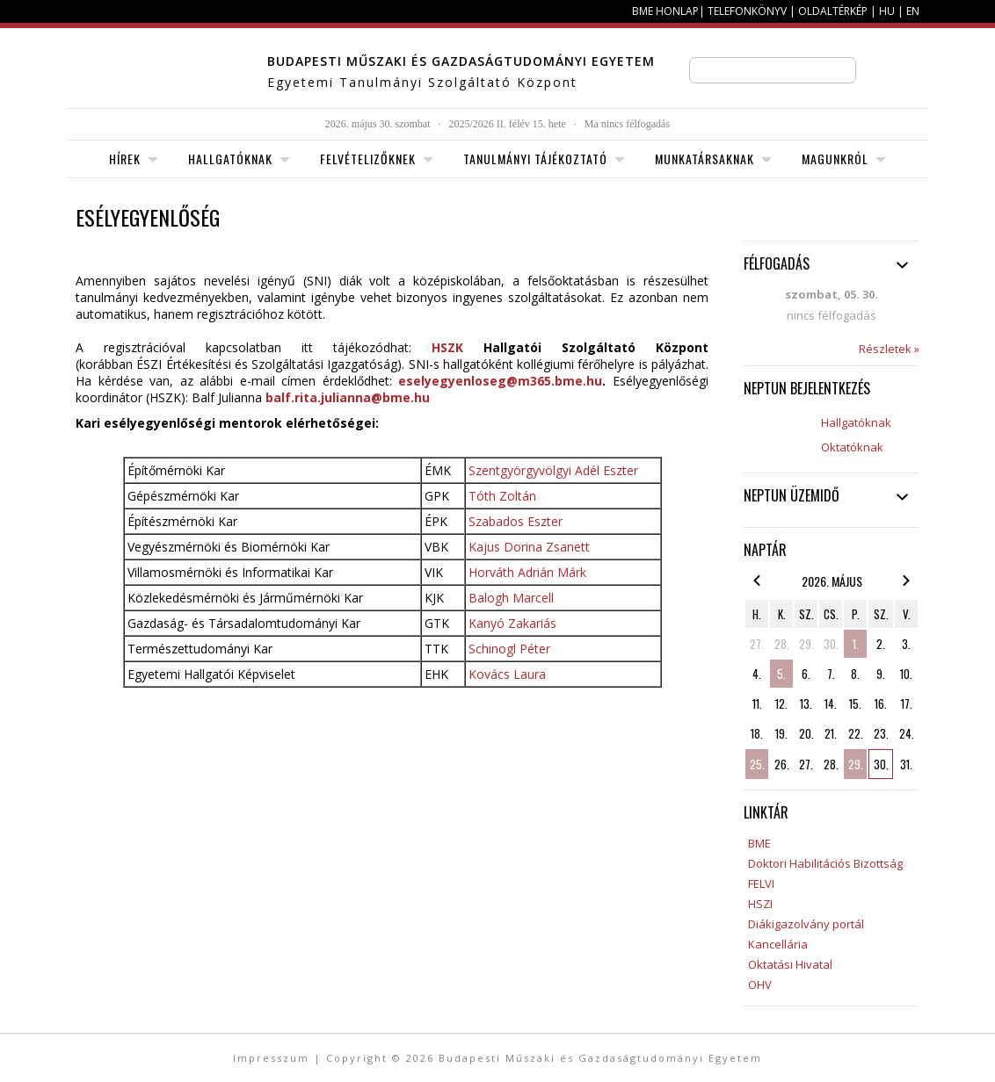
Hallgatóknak (856, 422)
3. (906, 644)
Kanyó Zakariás (512, 623)
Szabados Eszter (515, 521)
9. (880, 673)
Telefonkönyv (747, 11)
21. (830, 733)
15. (855, 703)
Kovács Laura (507, 674)
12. (781, 703)
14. (830, 703)
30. (831, 644)
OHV (760, 984)
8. (855, 673)
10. (906, 673)
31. (906, 764)
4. (756, 673)
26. (781, 764)
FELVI (761, 883)
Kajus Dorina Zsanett (529, 546)
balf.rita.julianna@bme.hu (347, 397)
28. (781, 644)
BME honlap (665, 11)
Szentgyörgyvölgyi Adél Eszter (553, 470)
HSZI (760, 904)
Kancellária (778, 944)
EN (912, 11)
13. (806, 703)
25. (757, 764)
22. (855, 733)
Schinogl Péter (509, 648)
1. (856, 644)
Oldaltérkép (833, 11)
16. (881, 703)
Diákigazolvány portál (806, 924)
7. (831, 673)
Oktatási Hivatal (790, 964)
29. (806, 644)
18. (757, 733)
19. (781, 733)
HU (887, 11)
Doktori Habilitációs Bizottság (825, 863)
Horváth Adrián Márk (527, 572)
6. (806, 673)
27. (757, 644)
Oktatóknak (852, 447)
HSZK (447, 347)
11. (757, 703)
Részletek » (889, 349)
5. (781, 673)
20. (806, 733)
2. (880, 644)
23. (881, 733)
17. (906, 703)
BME (759, 843)
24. (906, 733)
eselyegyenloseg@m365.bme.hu (500, 380)
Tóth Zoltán (502, 495)
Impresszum (271, 1057)
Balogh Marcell (511, 597)
